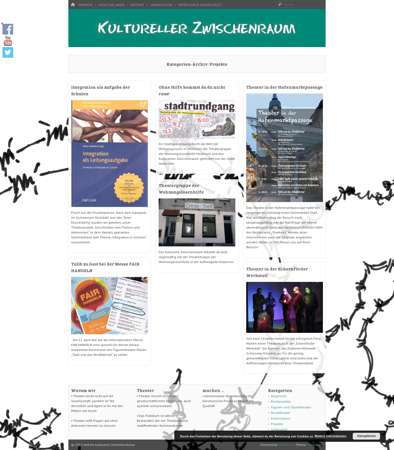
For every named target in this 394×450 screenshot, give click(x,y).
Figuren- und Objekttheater (291, 407)
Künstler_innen (111, 5)
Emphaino (314, 445)
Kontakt (137, 5)
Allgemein (278, 396)
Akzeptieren (366, 436)
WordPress (286, 445)
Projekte (85, 5)
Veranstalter (161, 5)
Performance (280, 418)
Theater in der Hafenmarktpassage (284, 87)
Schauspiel (279, 429)
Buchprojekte (281, 401)
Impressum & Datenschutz (200, 5)
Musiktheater (280, 413)
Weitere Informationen (330, 436)
